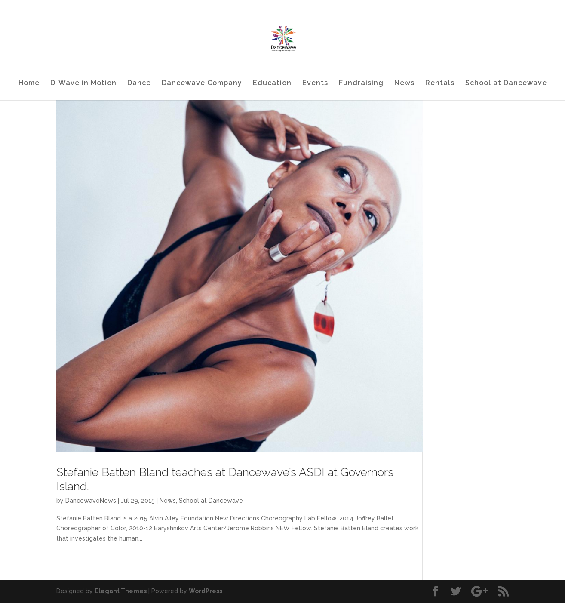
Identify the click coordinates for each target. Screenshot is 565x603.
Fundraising (361, 83)
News (404, 83)
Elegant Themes (121, 591)
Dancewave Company (202, 83)
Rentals (439, 83)
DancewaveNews (90, 500)
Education (272, 83)
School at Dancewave (506, 83)
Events (315, 83)
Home (29, 83)
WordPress (205, 591)
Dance (139, 83)
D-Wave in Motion (83, 83)
